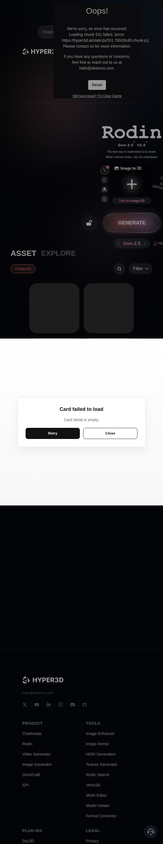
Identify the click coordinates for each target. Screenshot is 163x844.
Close (110, 433)
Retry (52, 433)
